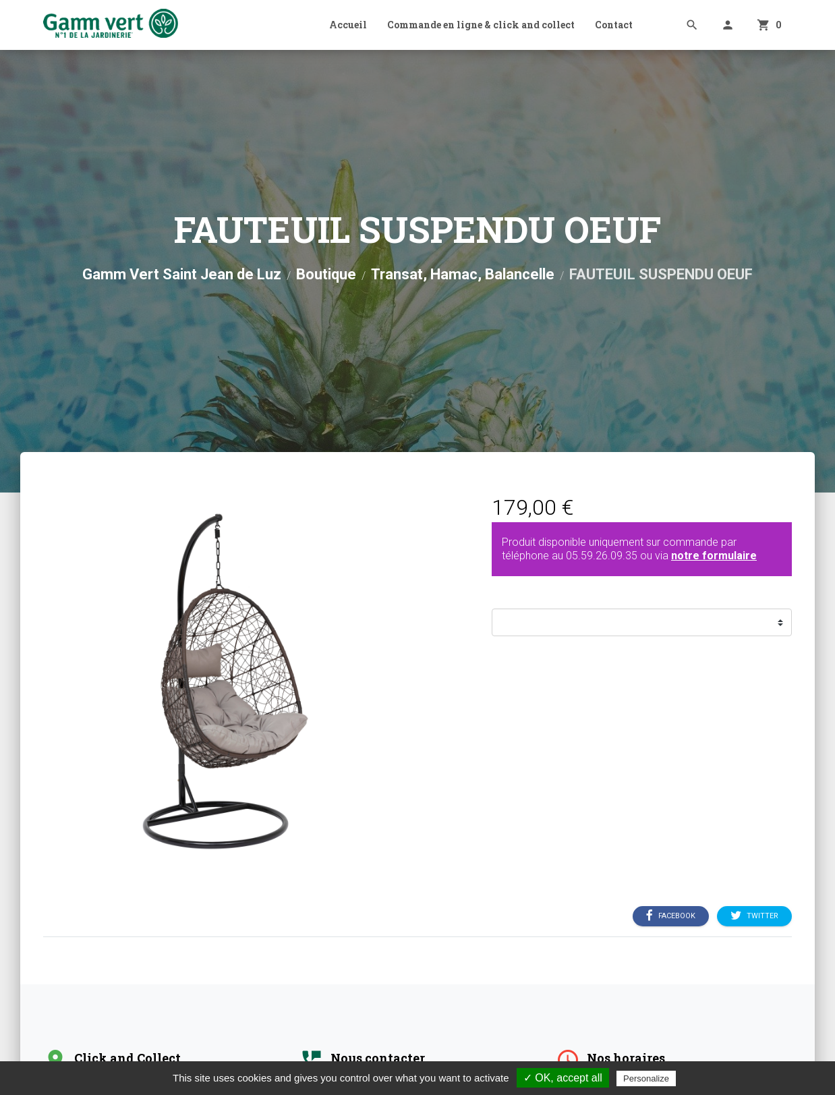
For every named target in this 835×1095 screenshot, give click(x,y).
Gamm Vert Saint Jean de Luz (181, 274)
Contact (614, 24)
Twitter (754, 916)
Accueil (348, 24)
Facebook (670, 916)
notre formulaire (714, 555)
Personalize (646, 1078)
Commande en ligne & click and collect (481, 24)
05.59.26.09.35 (601, 555)
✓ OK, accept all (562, 1078)
